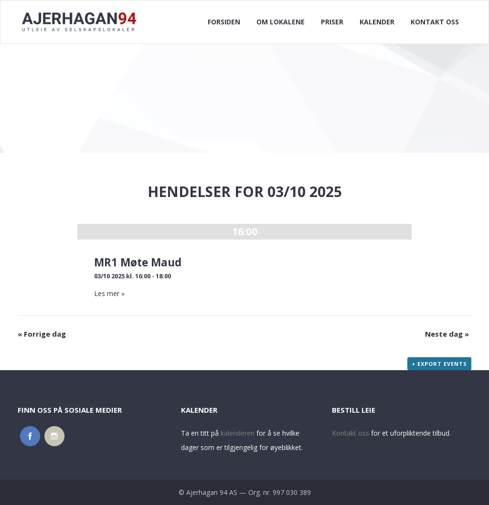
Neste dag (447, 334)
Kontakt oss (350, 433)
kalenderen (238, 433)
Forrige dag (42, 334)
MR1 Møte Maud (137, 262)
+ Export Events (439, 363)
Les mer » (109, 293)
